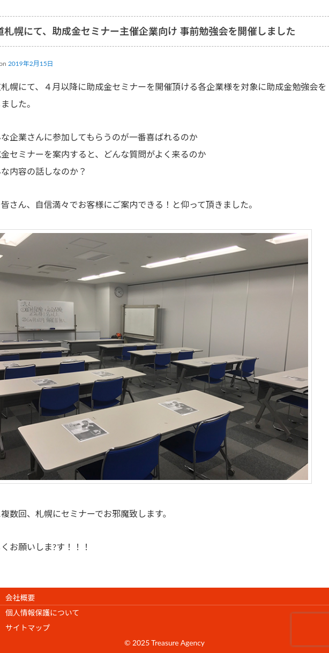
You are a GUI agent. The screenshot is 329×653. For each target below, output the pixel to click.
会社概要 (20, 597)
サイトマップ (27, 627)
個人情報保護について (42, 612)
